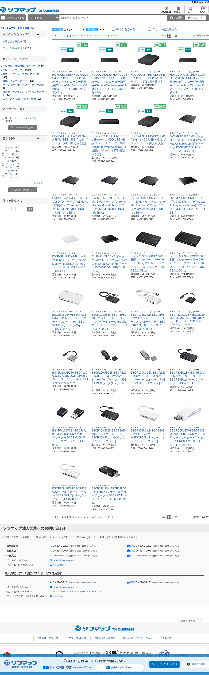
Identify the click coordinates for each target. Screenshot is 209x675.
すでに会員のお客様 (167, 664)
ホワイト (12, 150)
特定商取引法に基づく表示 (138, 638)
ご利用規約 (195, 2)
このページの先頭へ (189, 621)
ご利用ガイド (178, 11)
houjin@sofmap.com (63, 560)
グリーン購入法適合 (17, 48)
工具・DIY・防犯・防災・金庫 (22, 98)
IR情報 (205, 2)
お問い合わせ (60, 565)
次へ (113, 35)
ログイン (202, 11)
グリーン (12, 164)
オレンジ (11, 177)
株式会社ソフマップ (48, 638)
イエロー (11, 170)
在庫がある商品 (14, 41)
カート (190, 11)
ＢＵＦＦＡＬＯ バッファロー (67, 71)
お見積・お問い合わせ (119, 667)
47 (106, 35)
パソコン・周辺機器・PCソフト (24, 66)
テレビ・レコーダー (17, 70)
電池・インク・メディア (18, 80)
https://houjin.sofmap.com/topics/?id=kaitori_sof (77, 591)
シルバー (12, 157)
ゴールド (11, 174)
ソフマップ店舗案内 (104, 638)
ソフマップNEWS (76, 638)
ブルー (11, 160)
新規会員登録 (166, 11)
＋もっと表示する (34, 183)
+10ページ (95, 35)
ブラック (12, 147)
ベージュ (12, 167)
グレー (10, 154)
